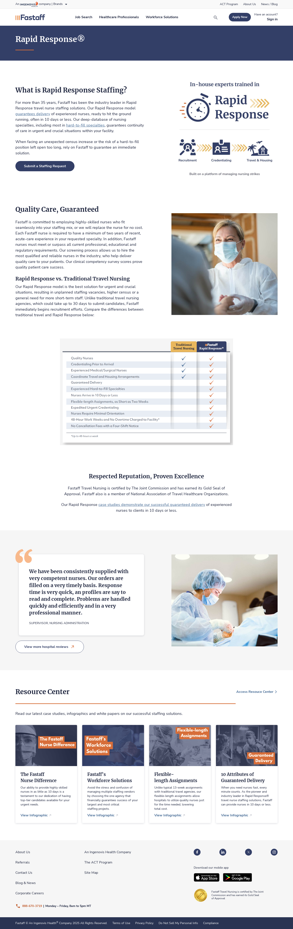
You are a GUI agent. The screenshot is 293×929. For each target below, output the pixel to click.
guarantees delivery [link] (32, 113)
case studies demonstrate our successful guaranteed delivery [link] (151, 504)
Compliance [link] (211, 923)
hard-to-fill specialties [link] (85, 125)
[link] (229, 4)
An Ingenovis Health (43, 923)
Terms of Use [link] (121, 923)
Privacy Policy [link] (144, 923)
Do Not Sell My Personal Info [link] (178, 923)
